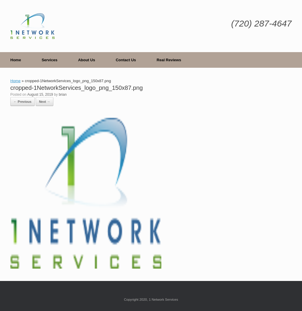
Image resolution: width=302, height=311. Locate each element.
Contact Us (126, 60)
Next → (44, 101)
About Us (86, 60)
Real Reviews (169, 60)
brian (63, 94)
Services (50, 60)
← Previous (23, 101)
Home (15, 60)
